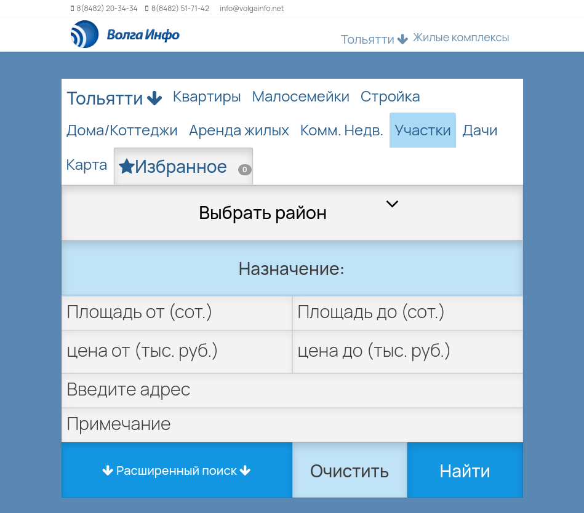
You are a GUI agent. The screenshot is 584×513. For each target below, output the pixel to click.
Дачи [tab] (480, 129)
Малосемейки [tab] (301, 96)
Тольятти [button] (375, 39)
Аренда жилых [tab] (239, 129)
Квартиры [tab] (207, 96)
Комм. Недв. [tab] (341, 129)
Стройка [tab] (390, 96)
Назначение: (292, 268)
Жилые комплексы (461, 37)
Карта (87, 164)
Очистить (349, 470)
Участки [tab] (422, 129)
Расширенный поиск (176, 470)
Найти (465, 470)
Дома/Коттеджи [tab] (122, 129)
